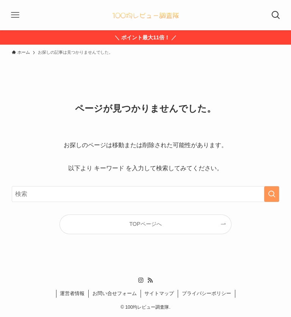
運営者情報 (72, 293)
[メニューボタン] (15, 15)
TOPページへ (145, 224)
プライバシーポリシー (206, 293)
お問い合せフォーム (114, 293)
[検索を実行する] (271, 194)
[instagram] (141, 280)
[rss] (150, 280)
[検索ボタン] (276, 15)
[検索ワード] (146, 194)
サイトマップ (159, 293)
